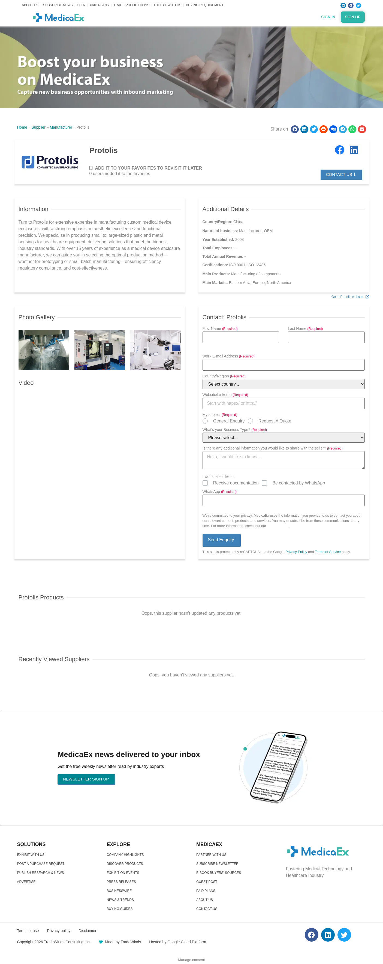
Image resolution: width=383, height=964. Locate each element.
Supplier (38, 127)
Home (22, 127)
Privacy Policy (278, 526)
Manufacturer (61, 127)
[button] (295, 129)
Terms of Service (328, 552)
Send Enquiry (221, 539)
